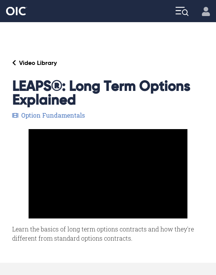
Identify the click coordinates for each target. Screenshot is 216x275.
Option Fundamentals (48, 115)
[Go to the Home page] (16, 11)
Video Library (34, 63)
